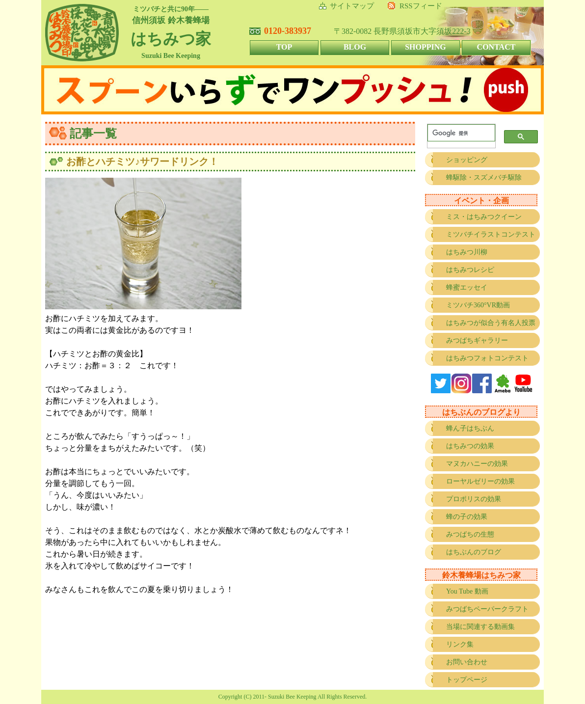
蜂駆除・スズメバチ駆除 (484, 177)
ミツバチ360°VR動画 (478, 305)
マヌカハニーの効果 (477, 463)
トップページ (466, 679)
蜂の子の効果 (466, 516)
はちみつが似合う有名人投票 (490, 322)
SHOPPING (425, 47)
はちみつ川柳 (466, 252)
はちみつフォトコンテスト (487, 358)
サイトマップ (352, 6)
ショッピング (466, 159)
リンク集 (460, 644)
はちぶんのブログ (473, 552)
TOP (284, 47)
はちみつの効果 (470, 446)
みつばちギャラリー (477, 340)
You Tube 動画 (467, 591)
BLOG (355, 47)
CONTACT (496, 47)
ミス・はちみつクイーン (484, 216)
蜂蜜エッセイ (466, 287)
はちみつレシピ (470, 269)
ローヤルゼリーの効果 (480, 481)
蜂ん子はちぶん (470, 428)
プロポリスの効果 (473, 499)
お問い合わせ (466, 662)
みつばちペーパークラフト (487, 609)
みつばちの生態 (470, 534)
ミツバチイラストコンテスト (490, 234)
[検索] (458, 133)
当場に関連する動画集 (480, 626)
